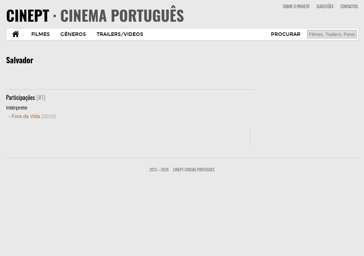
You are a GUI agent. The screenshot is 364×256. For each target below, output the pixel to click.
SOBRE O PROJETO (296, 6)
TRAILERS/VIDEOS (120, 34)
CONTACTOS (349, 6)
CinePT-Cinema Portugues (193, 169)
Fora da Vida (34, 116)
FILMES (40, 34)
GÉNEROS (73, 34)
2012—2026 (158, 169)
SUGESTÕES (324, 6)
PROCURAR (285, 34)
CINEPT (95, 15)
